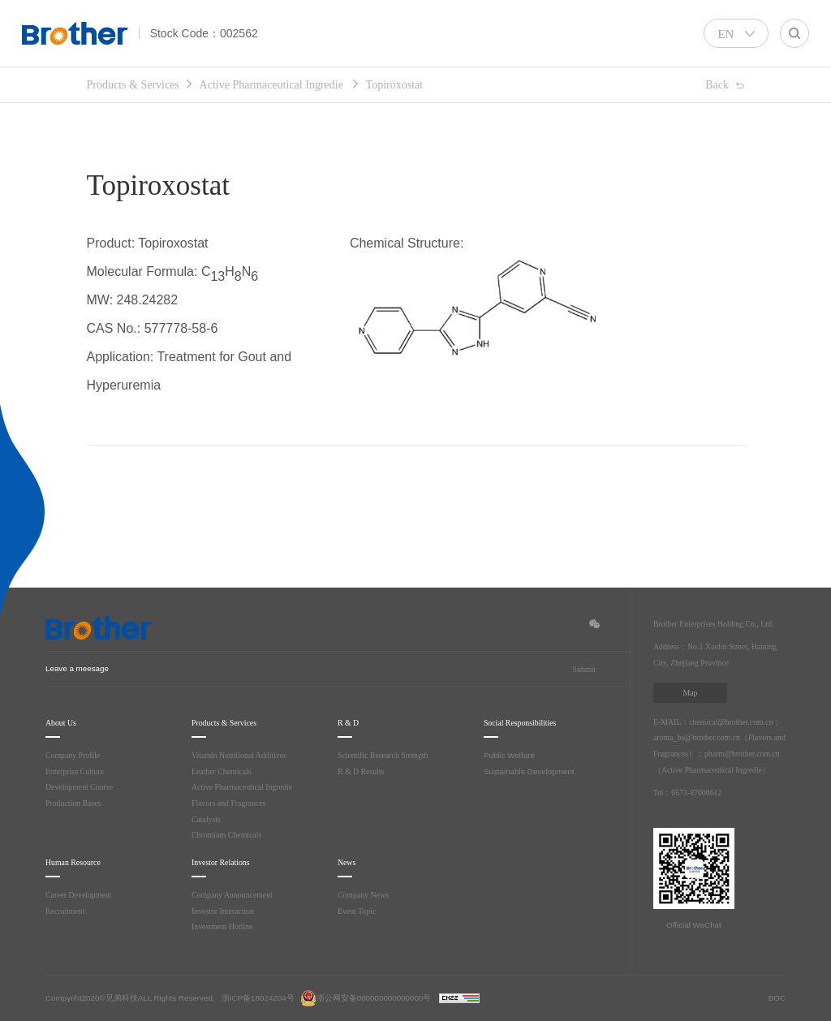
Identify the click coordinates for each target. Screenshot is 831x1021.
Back (715, 86)
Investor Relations (228, 862)
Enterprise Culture (77, 771)
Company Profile (74, 755)
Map (690, 692)
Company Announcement (233, 895)
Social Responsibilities (529, 722)
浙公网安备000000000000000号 (366, 997)
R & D (349, 722)
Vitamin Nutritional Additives (242, 755)
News (349, 862)
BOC (777, 997)
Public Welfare (509, 755)
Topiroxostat (434, 85)
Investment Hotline (224, 926)
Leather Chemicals (224, 771)
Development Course (81, 787)
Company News (365, 895)
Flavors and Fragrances (232, 803)
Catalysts (208, 819)
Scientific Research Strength (387, 755)
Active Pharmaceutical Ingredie (295, 85)
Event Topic (359, 911)
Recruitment (66, 911)
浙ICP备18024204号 (258, 997)
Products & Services (140, 85)
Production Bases (76, 803)
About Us (63, 722)
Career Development (80, 895)
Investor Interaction (225, 911)
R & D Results (363, 771)
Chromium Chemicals (228, 834)
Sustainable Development (529, 771)
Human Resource (80, 862)
